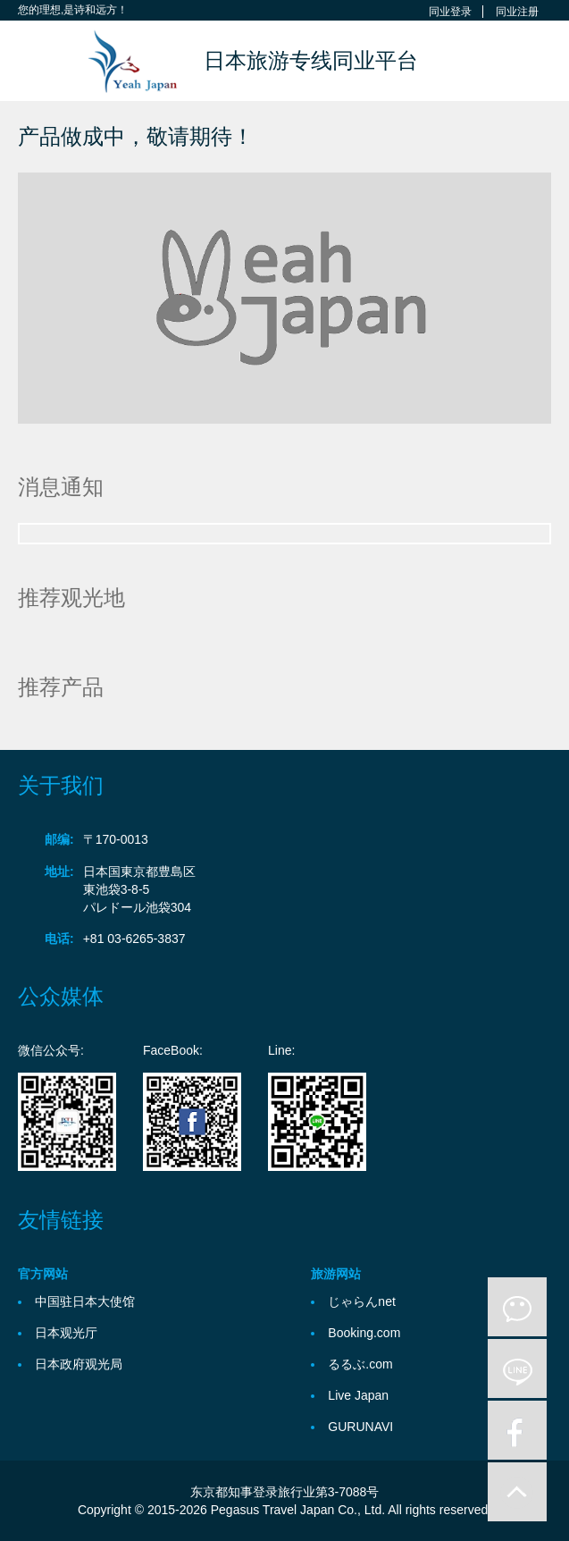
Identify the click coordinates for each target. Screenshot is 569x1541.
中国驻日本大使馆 (85, 1301)
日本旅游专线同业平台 (311, 60)
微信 (517, 1306)
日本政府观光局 (78, 1364)
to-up (517, 1491)
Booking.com (364, 1333)
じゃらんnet (361, 1301)
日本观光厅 (66, 1333)
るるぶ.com (360, 1364)
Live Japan (358, 1395)
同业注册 (517, 11)
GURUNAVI (360, 1426)
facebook (517, 1430)
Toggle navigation (33, 63)
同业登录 (450, 11)
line (517, 1368)
